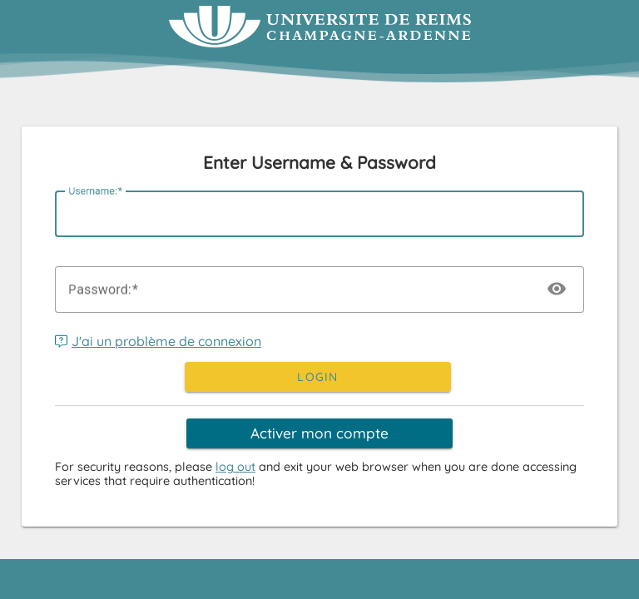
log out (235, 466)
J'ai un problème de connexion (158, 341)
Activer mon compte (319, 433)
